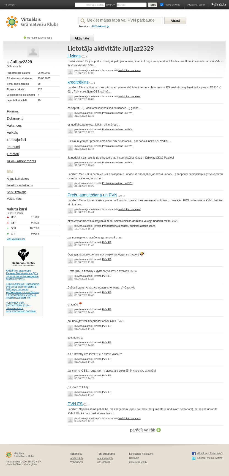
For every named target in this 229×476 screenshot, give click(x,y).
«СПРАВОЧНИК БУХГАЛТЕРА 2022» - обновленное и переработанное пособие (21, 306)
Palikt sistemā (172, 4)
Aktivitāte (82, 38)
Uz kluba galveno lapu (39, 37)
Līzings (74, 56)
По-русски (9, 4)
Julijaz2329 (21, 62)
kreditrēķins (78, 82)
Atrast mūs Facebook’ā (210, 453)
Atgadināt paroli (196, 4)
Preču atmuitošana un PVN (117, 113)
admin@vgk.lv (105, 458)
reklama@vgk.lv (138, 462)
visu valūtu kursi (16, 239)
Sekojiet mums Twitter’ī (210, 457)
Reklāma (134, 457)
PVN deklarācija (100, 26)
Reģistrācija (218, 4)
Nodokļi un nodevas (129, 70)
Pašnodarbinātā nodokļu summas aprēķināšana (128, 225)
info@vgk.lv (76, 458)
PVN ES (106, 242)
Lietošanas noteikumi (141, 453)
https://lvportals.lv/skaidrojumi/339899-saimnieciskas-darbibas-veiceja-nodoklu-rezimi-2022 (123, 221)
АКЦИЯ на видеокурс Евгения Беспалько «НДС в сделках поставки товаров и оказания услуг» (22, 274)
